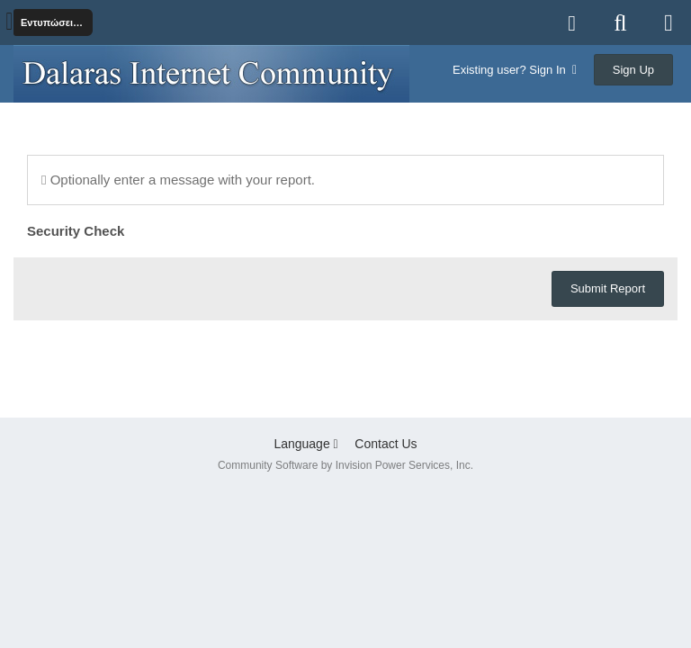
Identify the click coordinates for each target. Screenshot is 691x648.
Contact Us (385, 443)
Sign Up (633, 69)
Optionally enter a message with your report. (178, 179)
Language (305, 443)
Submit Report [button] (607, 288)
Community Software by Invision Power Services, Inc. (345, 465)
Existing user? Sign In (515, 69)
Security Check (75, 230)
